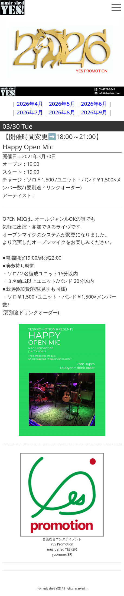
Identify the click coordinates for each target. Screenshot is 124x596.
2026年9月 (94, 112)
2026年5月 (62, 103)
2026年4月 (30, 103)
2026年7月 (30, 112)
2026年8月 (62, 112)
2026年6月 (94, 103)
